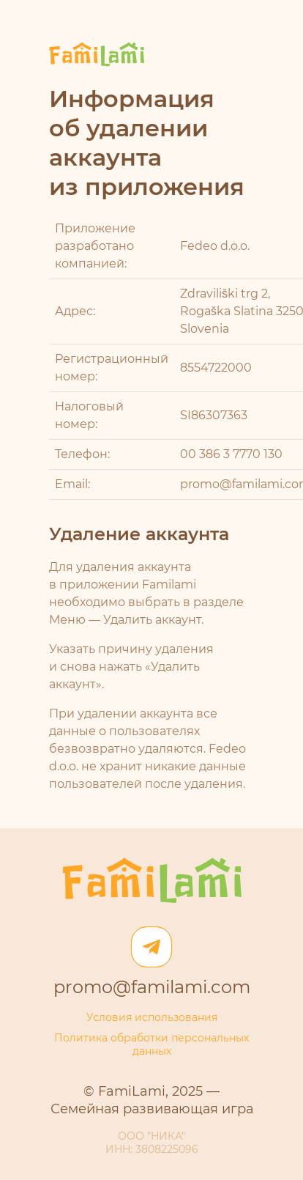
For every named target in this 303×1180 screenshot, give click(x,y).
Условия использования (151, 1018)
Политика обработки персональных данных (151, 1045)
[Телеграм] (151, 946)
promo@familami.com (151, 988)
